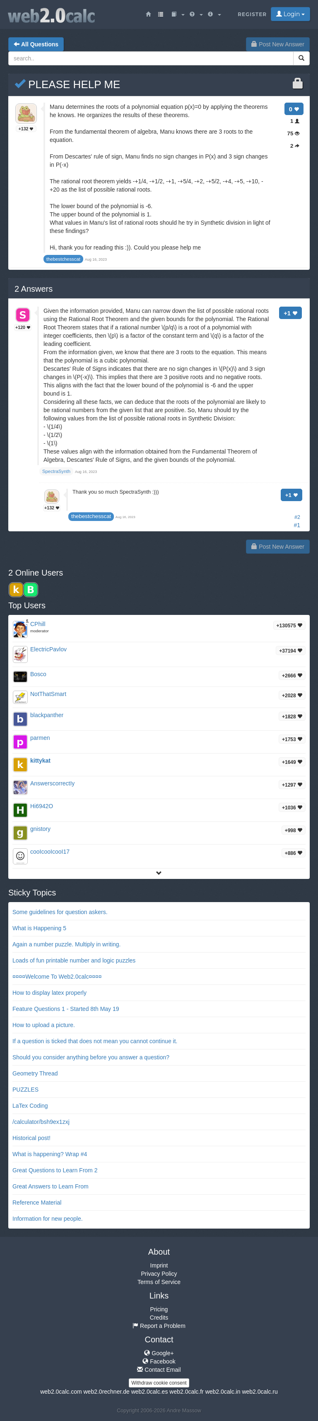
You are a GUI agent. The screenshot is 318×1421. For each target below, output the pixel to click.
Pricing (159, 1309)
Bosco (38, 674)
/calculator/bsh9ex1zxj (41, 1122)
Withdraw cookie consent (158, 1383)
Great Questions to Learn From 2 (54, 1170)
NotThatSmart (48, 694)
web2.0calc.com (61, 1391)
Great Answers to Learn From (50, 1186)
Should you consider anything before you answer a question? (90, 1057)
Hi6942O (41, 806)
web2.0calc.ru (259, 1391)
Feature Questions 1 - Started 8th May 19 (65, 1009)
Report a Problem (159, 1326)
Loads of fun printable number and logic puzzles (73, 960)
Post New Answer (277, 44)
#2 (297, 517)
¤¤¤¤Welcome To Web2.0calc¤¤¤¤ (57, 976)
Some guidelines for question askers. (60, 912)
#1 (297, 525)
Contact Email (159, 1369)
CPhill (38, 624)
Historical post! (31, 1138)
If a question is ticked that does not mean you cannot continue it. (94, 1041)
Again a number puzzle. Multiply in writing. (66, 944)
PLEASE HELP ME (67, 84)
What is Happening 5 (39, 928)
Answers (33, 288)
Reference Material (36, 1202)
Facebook (158, 1361)
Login (290, 14)
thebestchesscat (91, 516)
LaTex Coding (30, 1105)
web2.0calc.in (223, 1391)
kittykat (40, 760)
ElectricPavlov (48, 649)
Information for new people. (47, 1218)
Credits (159, 1317)
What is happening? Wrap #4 (49, 1154)
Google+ (158, 1353)
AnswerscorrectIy (52, 783)
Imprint (159, 1265)
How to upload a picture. (43, 1025)
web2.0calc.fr (186, 1391)
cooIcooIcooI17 (50, 851)
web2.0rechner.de (106, 1391)
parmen (40, 738)
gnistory (40, 829)
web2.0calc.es (149, 1391)
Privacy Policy (159, 1273)
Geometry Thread (35, 1073)
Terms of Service (159, 1282)
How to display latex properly (49, 992)
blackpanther (46, 715)
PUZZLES (25, 1089)
